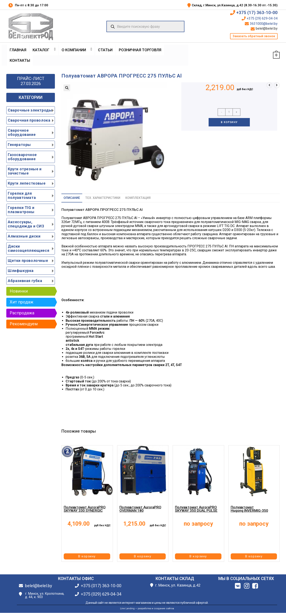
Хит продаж (21, 302)
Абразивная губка (25, 280)
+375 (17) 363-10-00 (257, 13)
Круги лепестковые (26, 183)
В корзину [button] (87, 556)
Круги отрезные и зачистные (25, 171)
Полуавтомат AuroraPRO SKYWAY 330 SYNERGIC (85, 508)
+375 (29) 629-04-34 (262, 18)
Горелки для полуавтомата (22, 195)
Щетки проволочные (28, 260)
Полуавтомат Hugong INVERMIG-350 (249, 508)
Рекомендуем (24, 323)
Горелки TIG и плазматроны (21, 209)
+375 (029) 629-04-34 (101, 594)
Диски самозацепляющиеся (28, 248)
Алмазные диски (24, 236)
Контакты (20, 60)
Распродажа (22, 312)
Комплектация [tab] (138, 198)
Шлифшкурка (21, 270)
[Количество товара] (229, 112)
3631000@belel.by (264, 23)
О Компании (74, 50)
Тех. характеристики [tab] (102, 198)
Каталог (41, 50)
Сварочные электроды (30, 110)
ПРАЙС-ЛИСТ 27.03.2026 (30, 81)
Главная (18, 50)
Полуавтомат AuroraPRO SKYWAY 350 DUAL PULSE (196, 508)
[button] (254, 36)
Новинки (19, 291)
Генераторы (19, 144)
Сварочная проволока (29, 120)
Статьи (105, 50)
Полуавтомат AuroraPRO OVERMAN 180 (140, 508)
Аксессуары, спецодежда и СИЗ (26, 224)
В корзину (229, 122)
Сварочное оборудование (22, 132)
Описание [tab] (72, 198)
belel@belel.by (267, 28)
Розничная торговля (140, 50)
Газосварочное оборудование (22, 156)
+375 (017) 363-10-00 (101, 586)
